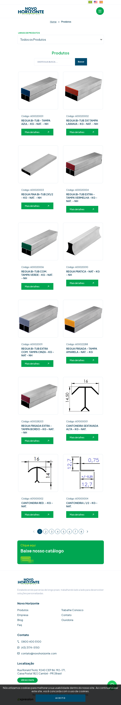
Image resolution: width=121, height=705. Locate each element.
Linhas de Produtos (29, 33)
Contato (66, 614)
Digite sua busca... (48, 61)
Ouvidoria (67, 619)
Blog (20, 619)
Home (53, 21)
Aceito (60, 698)
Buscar (81, 61)
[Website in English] (95, 2)
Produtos (22, 609)
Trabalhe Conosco (72, 609)
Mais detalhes (37, 131)
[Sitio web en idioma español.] (101, 2)
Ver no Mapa (27, 679)
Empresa (22, 614)
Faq (19, 624)
